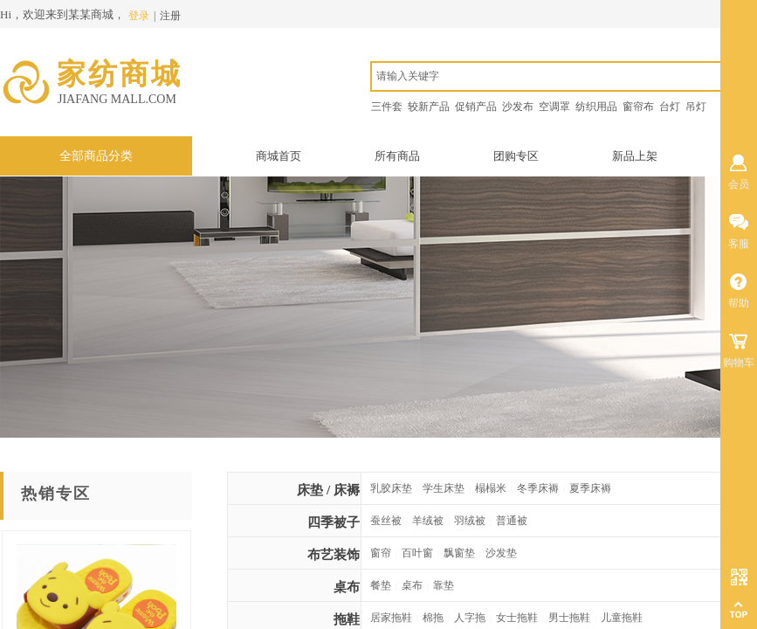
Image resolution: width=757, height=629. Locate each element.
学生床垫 (444, 488)
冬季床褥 (538, 488)
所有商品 (397, 155)
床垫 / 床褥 (328, 490)
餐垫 (380, 585)
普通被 (511, 521)
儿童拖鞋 (622, 618)
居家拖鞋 (391, 618)
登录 (138, 16)
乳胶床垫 (391, 488)
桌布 (347, 587)
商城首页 (278, 155)
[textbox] (562, 76)
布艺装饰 (333, 555)
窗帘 (380, 553)
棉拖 (433, 618)
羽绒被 (469, 521)
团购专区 (516, 155)
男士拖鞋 (569, 618)
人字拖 (469, 618)
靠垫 (443, 585)
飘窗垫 (459, 553)
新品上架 (634, 155)
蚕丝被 (386, 521)
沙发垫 (501, 553)
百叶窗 (417, 553)
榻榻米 (490, 488)
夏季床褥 (590, 488)
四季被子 (333, 522)
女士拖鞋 (517, 618)
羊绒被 (428, 521)
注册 (170, 16)
